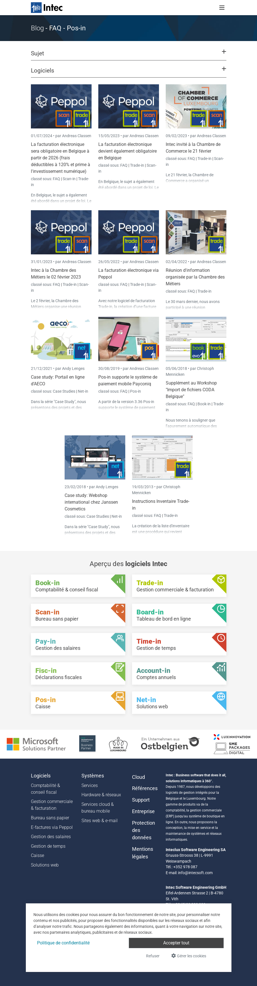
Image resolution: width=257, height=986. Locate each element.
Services (89, 785)
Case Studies (64, 391)
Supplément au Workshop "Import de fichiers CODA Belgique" (191, 389)
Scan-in (69, 179)
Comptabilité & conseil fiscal (45, 789)
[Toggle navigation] (221, 7)
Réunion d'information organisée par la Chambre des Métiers (195, 277)
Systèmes (92, 776)
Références (145, 788)
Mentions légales (142, 852)
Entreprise (143, 811)
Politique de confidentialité (63, 943)
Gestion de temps (48, 846)
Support (141, 800)
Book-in (204, 404)
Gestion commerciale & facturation (52, 805)
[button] (128, 56)
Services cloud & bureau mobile (97, 808)
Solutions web (45, 865)
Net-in (83, 391)
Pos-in (135, 391)
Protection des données (143, 830)
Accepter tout (176, 943)
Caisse (37, 855)
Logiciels (41, 776)
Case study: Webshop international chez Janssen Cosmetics (91, 502)
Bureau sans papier (50, 817)
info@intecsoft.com (195, 872)
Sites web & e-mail (99, 820)
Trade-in (137, 165)
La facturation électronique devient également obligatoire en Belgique (127, 151)
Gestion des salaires (51, 836)
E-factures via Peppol (52, 827)
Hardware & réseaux (101, 794)
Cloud (138, 777)
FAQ (57, 179)
